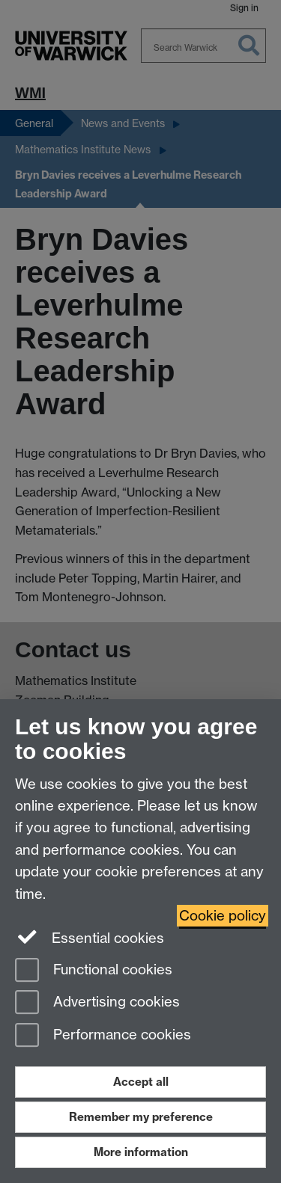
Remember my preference (141, 1117)
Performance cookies (103, 1036)
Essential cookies (89, 937)
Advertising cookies (97, 1003)
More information (141, 1152)
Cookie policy (222, 915)
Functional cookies (93, 971)
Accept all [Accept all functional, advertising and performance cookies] (141, 1082)
